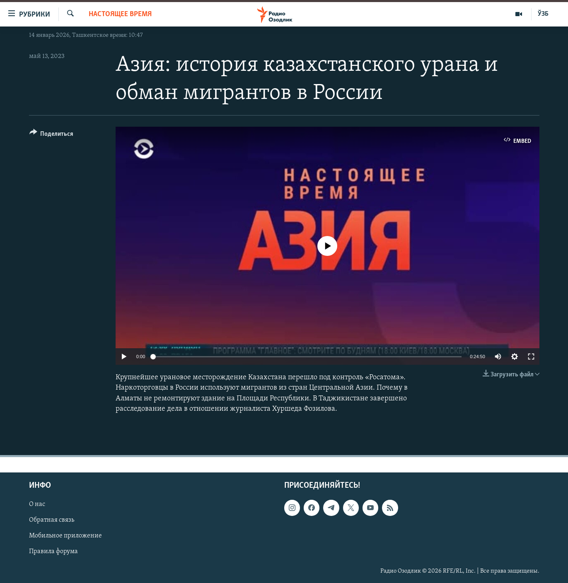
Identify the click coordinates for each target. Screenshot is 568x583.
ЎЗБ (543, 14)
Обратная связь (51, 520)
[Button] (51, 135)
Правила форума (53, 552)
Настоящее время (120, 14)
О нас (37, 504)
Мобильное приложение (65, 535)
